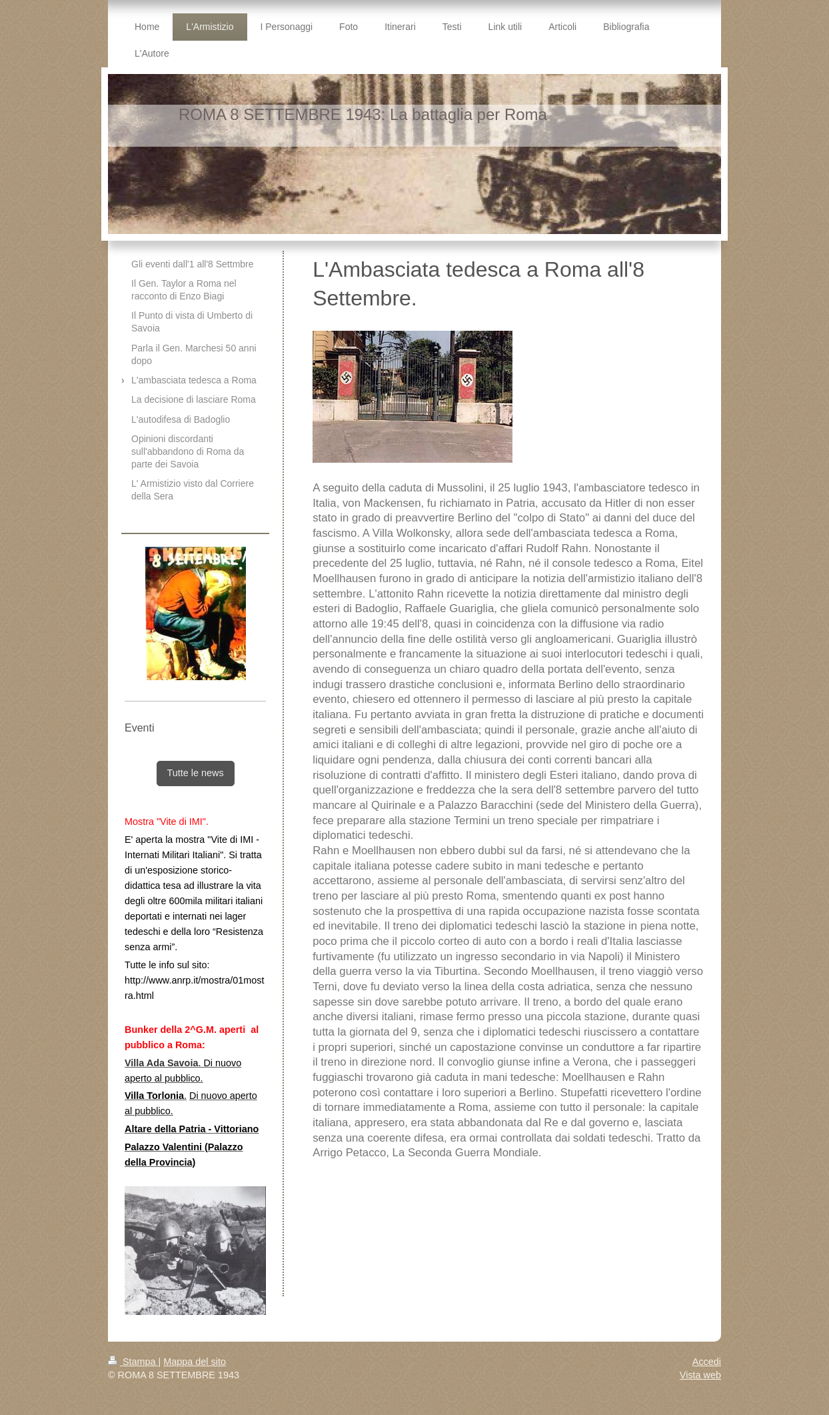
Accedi (706, 1361)
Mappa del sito (194, 1361)
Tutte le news (195, 773)
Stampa (133, 1361)
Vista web (700, 1375)
